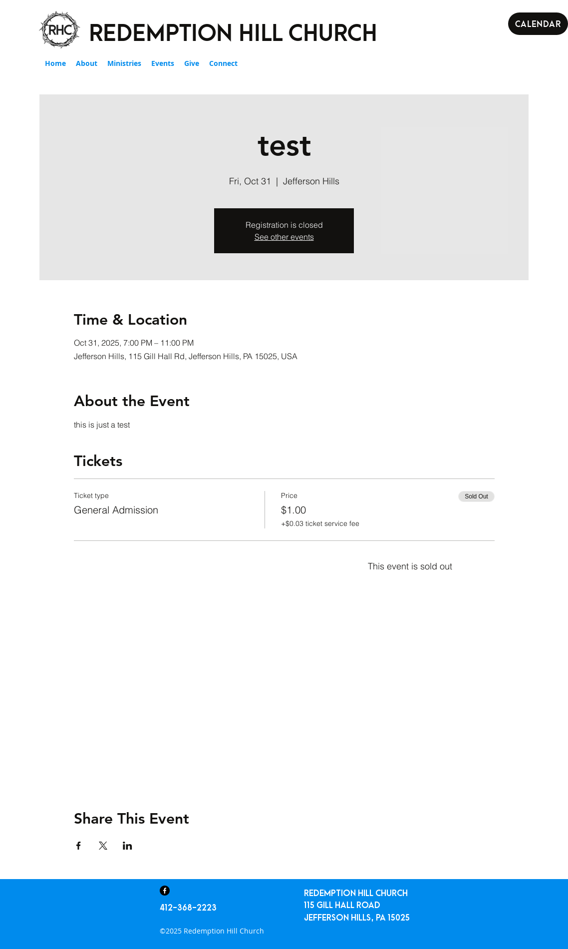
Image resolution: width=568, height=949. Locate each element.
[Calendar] (538, 23)
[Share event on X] (103, 846)
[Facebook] (165, 891)
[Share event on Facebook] (78, 846)
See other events (284, 237)
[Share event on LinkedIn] (127, 846)
